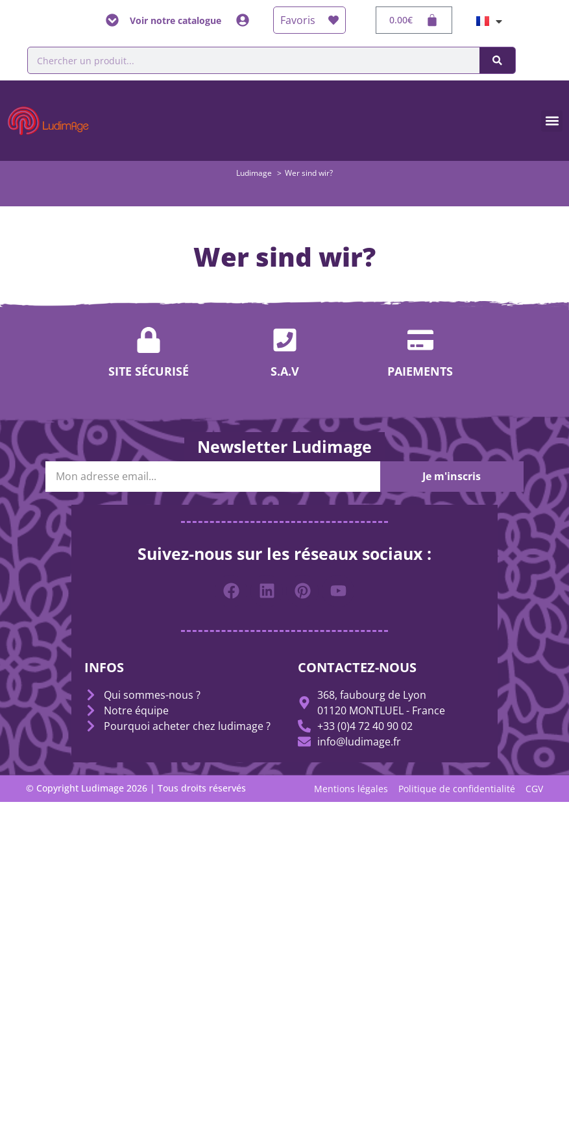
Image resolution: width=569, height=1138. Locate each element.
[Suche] (497, 60)
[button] (552, 121)
